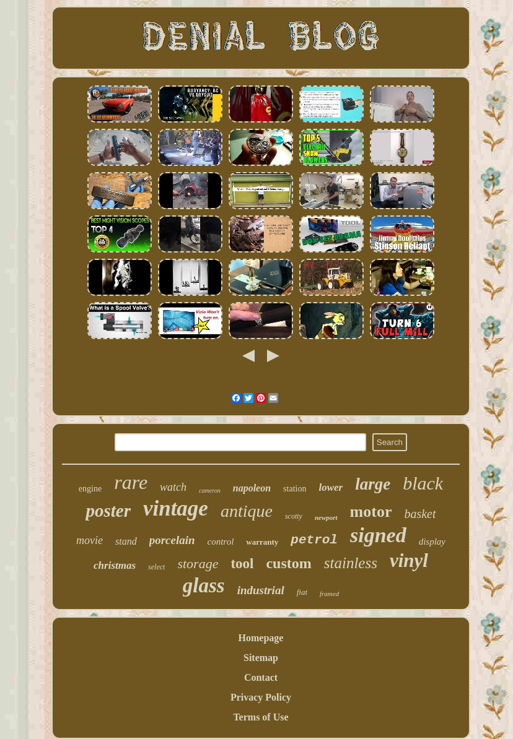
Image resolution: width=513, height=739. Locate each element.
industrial (260, 590)
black (423, 483)
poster (108, 511)
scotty (293, 516)
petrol (314, 540)
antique (247, 511)
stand (126, 541)
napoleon (252, 488)
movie (89, 540)
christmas (115, 565)
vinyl (409, 560)
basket (420, 514)
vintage (175, 508)
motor (371, 512)
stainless (350, 563)
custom (288, 563)
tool (241, 563)
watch (173, 487)
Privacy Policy (260, 697)
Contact (261, 677)
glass (204, 585)
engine (90, 488)
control (221, 542)
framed (329, 593)
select (156, 567)
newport (326, 517)
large (372, 484)
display (432, 542)
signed (378, 535)
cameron (210, 490)
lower (330, 487)
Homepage (261, 638)
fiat (302, 592)
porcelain (172, 540)
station (294, 488)
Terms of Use (260, 717)
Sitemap (260, 657)
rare (130, 482)
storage (197, 563)
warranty (262, 542)
